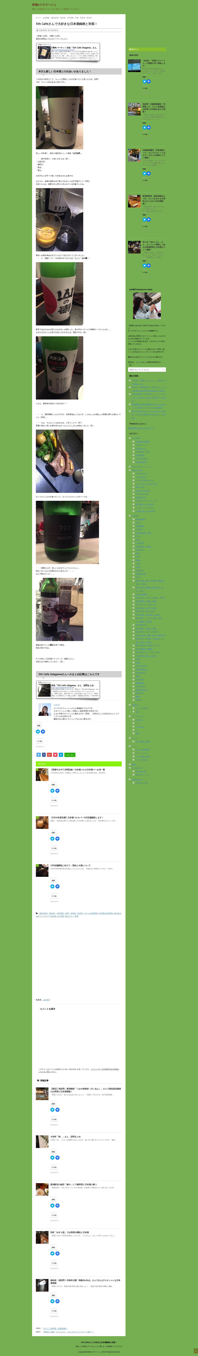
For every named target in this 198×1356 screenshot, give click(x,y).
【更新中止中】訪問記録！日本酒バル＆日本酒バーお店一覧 (77, 769)
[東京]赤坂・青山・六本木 (146, 656)
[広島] (138, 567)
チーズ (134, 738)
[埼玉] (138, 539)
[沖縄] (138, 659)
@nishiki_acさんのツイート (141, 428)
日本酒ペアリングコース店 (146, 501)
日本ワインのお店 (143, 490)
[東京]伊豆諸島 (141, 594)
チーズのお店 (141, 477)
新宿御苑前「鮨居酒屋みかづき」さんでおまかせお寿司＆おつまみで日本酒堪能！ (154, 200)
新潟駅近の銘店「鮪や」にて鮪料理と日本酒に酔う (73, 1184)
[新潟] (138, 577)
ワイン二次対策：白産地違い (55, 1328)
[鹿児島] (139, 700)
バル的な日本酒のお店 (144, 480)
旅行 (137, 733)
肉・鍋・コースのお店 (144, 507)
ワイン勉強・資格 (143, 756)
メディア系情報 (142, 708)
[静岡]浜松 (140, 693)
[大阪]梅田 (140, 543)
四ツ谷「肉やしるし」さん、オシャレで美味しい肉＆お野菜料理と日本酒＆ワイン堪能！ (154, 246)
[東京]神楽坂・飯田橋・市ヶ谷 (148, 645)
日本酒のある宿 (142, 494)
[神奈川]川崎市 (141, 666)
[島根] (138, 563)
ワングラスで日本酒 (48, 916)
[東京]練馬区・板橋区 (144, 649)
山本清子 (46, 1000)
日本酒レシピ (141, 448)
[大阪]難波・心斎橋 (143, 546)
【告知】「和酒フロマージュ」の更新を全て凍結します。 (154, 63)
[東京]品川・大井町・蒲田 (146, 601)
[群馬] (138, 676)
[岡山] (138, 560)
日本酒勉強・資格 (143, 452)
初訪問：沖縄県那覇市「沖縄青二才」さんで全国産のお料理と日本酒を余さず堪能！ (154, 108)
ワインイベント (142, 753)
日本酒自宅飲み (142, 458)
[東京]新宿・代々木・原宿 (146, 608)
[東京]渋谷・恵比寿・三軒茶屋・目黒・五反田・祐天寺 (61, 913)
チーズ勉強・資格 (143, 741)
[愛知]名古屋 (141, 574)
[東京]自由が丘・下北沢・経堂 (148, 652)
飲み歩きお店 (141, 771)
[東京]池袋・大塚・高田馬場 (147, 632)
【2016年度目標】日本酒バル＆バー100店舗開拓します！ (77, 817)
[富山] (138, 553)
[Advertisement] (57, 940)
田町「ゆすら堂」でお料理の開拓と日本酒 (69, 1232)
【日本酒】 (136, 438)
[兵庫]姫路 (140, 526)
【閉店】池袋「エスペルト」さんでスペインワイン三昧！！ (68, 1332)
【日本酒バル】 (142, 473)
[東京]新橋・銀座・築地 (145, 611)
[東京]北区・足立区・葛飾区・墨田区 (150, 598)
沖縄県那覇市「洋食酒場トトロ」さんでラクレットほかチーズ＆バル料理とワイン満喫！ (154, 154)
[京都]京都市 (141, 519)
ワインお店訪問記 (91, 913)
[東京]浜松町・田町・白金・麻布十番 (150, 635)
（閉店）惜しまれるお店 (145, 511)
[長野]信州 (140, 679)
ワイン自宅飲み (142, 760)
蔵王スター (69, 916)
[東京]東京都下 (141, 625)
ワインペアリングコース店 (146, 484)
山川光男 (60, 916)
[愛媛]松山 (140, 570)
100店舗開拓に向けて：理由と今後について (70, 865)
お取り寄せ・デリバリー (141, 467)
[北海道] (139, 529)
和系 (133, 764)
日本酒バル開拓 (142, 783)
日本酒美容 (140, 455)
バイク (138, 723)
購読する (133, 49)
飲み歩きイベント (143, 775)
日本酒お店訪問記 (106, 913)
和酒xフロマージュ (44, 4)
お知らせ (135, 705)
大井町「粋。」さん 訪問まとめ (65, 1136)
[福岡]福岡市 (141, 673)
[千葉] (138, 536)
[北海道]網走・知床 (143, 533)
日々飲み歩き (137, 768)
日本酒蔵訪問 (141, 462)
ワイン (134, 746)
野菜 (76, 916)
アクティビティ (138, 716)
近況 (137, 711)
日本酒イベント (142, 445)
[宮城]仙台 (140, 550)
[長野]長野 (140, 683)
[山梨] (138, 557)
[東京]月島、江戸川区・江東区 (148, 615)
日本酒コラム (137, 779)
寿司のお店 (140, 487)
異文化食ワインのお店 (144, 504)
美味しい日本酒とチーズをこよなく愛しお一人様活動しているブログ (99, 1346)
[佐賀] (138, 522)
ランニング (140, 726)
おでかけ (139, 720)
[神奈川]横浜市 (141, 669)
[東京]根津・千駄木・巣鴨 (146, 628)
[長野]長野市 (141, 686)
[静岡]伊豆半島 (141, 690)
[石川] (138, 662)
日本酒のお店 (141, 497)
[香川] (138, 697)
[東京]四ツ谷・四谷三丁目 (146, 604)
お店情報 (135, 516)
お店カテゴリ (137, 470)
